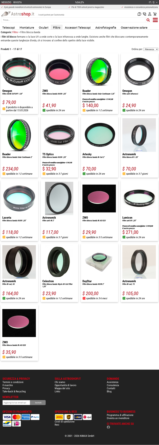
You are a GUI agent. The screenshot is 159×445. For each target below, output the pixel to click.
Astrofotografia (105, 27)
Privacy (6, 388)
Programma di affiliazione (120, 415)
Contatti (111, 388)
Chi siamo (60, 382)
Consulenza (113, 385)
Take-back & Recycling (14, 391)
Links (57, 391)
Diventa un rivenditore (118, 418)
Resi (57, 424)
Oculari (43, 27)
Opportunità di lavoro (65, 385)
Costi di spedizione (65, 421)
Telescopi (8, 27)
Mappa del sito (62, 388)
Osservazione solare (134, 27)
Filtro (56, 27)
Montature (27, 27)
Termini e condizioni (12, 382)
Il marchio (7, 385)
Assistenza (112, 382)
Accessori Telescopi (78, 27)
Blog (109, 391)
